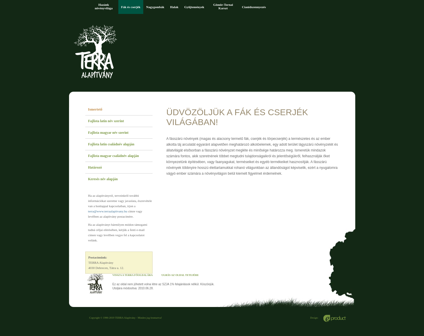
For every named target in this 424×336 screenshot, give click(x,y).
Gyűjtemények (194, 7)
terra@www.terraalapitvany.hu (107, 211)
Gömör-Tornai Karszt (223, 6)
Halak (174, 7)
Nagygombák (155, 7)
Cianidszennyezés (254, 7)
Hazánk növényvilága (104, 6)
